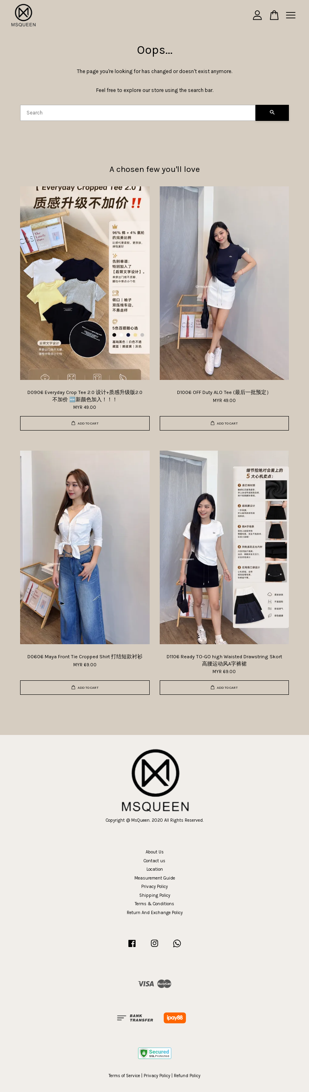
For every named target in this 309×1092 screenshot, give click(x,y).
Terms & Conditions (154, 903)
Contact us (154, 860)
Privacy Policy (154, 886)
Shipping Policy (154, 895)
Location (154, 869)
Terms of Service (124, 1075)
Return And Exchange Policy (155, 912)
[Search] (137, 113)
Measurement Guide (154, 878)
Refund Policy (187, 1075)
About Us (155, 852)
